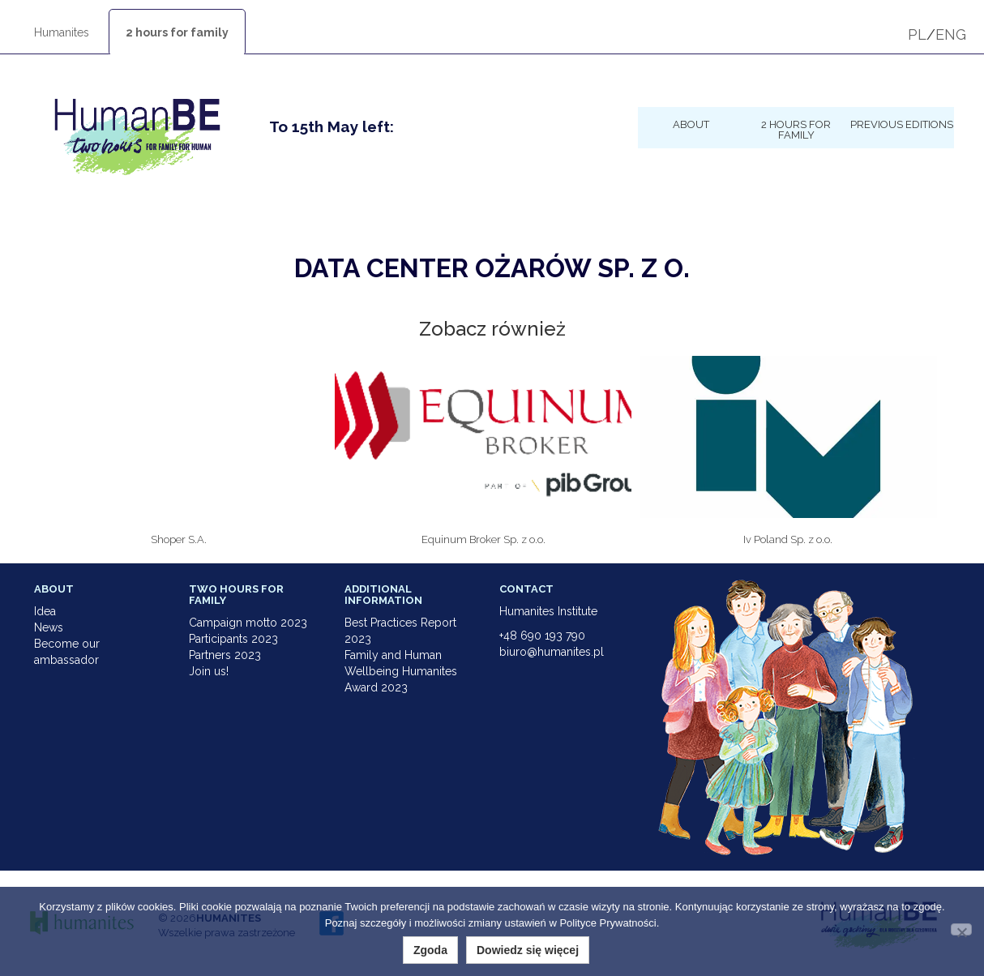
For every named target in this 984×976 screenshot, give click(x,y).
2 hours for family (177, 32)
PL (917, 34)
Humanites (61, 32)
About (691, 124)
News (48, 627)
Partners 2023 (225, 655)
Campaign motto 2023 (248, 622)
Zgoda (430, 950)
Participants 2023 (233, 638)
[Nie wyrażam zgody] (961, 929)
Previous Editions (901, 124)
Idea (45, 611)
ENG (950, 34)
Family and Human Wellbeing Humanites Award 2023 (400, 671)
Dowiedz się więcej (528, 950)
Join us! (209, 671)
